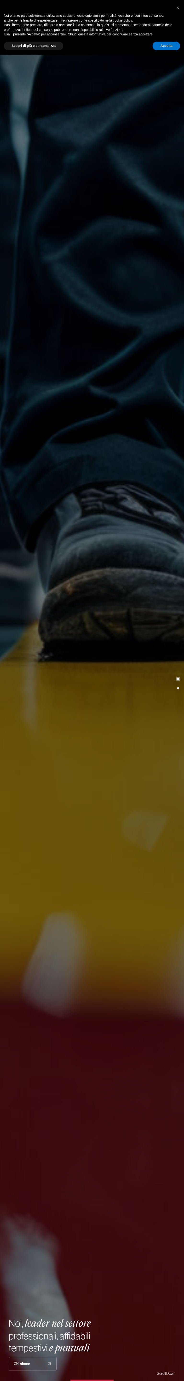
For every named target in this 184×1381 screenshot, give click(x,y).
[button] (178, 679)
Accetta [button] (166, 46)
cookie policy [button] (122, 20)
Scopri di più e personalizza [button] (34, 46)
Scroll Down (166, 1373)
